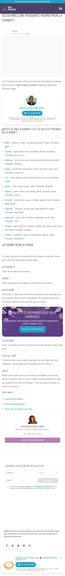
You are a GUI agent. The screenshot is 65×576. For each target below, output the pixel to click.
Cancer (8, 169)
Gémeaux (8, 160)
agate (7, 146)
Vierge (7, 186)
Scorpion (8, 200)
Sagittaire (9, 208)
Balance (8, 191)
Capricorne (9, 217)
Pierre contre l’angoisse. (15, 404)
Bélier (7, 142)
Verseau (8, 226)
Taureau (8, 151)
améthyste (19, 238)
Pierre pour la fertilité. (14, 399)
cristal (7, 181)
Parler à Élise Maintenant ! (32, 108)
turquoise (49, 186)
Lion (6, 177)
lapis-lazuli (19, 212)
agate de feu (10, 203)
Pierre (4, 294)
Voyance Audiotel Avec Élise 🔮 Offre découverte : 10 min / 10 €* (36, 559)
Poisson (8, 235)
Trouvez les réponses (32, 329)
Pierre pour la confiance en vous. (18, 409)
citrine (17, 195)
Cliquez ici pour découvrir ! (32, 440)
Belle (15, 31)
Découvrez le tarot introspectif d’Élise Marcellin (32, 2)
